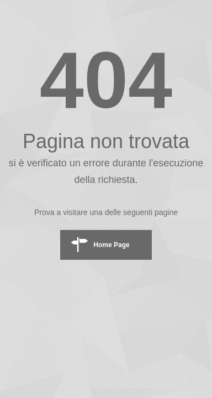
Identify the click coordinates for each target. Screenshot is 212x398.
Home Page (111, 245)
